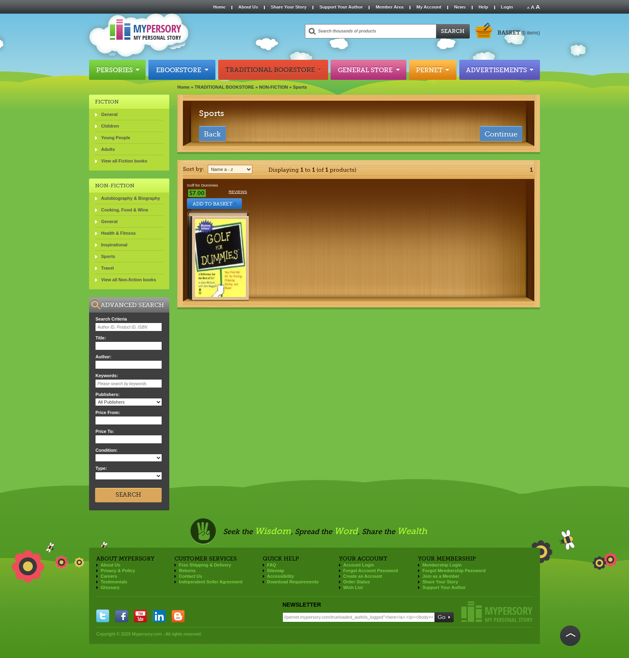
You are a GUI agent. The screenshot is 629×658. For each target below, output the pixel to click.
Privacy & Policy (118, 570)
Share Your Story (288, 6)
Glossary (110, 587)
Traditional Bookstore (273, 70)
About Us (248, 6)
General (109, 114)
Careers (109, 576)
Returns (187, 570)
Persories (117, 70)
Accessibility (280, 576)
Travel (107, 268)
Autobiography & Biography (130, 198)
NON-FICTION (273, 87)
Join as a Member (440, 576)
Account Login (358, 565)
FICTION (107, 102)
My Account (428, 6)
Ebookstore (181, 70)
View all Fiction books (124, 160)
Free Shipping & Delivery (205, 565)
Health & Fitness (118, 233)
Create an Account (362, 576)
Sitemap (275, 570)
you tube (140, 615)
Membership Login (442, 565)
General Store (368, 70)
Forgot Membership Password (454, 570)
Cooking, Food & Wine (124, 209)
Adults (108, 149)
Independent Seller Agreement (211, 581)
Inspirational (114, 244)
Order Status (356, 581)
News (460, 6)
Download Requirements (293, 581)
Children (110, 126)
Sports (300, 87)
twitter (102, 615)
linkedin (159, 615)
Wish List (353, 587)
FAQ (271, 565)
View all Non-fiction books (128, 279)
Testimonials (114, 581)
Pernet (433, 70)
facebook (121, 615)
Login (507, 6)
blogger (178, 615)
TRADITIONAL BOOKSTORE (224, 87)
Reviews (238, 191)
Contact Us (190, 576)
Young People (115, 137)
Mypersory (497, 611)
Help (483, 6)
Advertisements (499, 70)
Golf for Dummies (202, 185)
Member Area (389, 6)
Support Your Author (341, 6)
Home (219, 6)
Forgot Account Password (370, 570)
